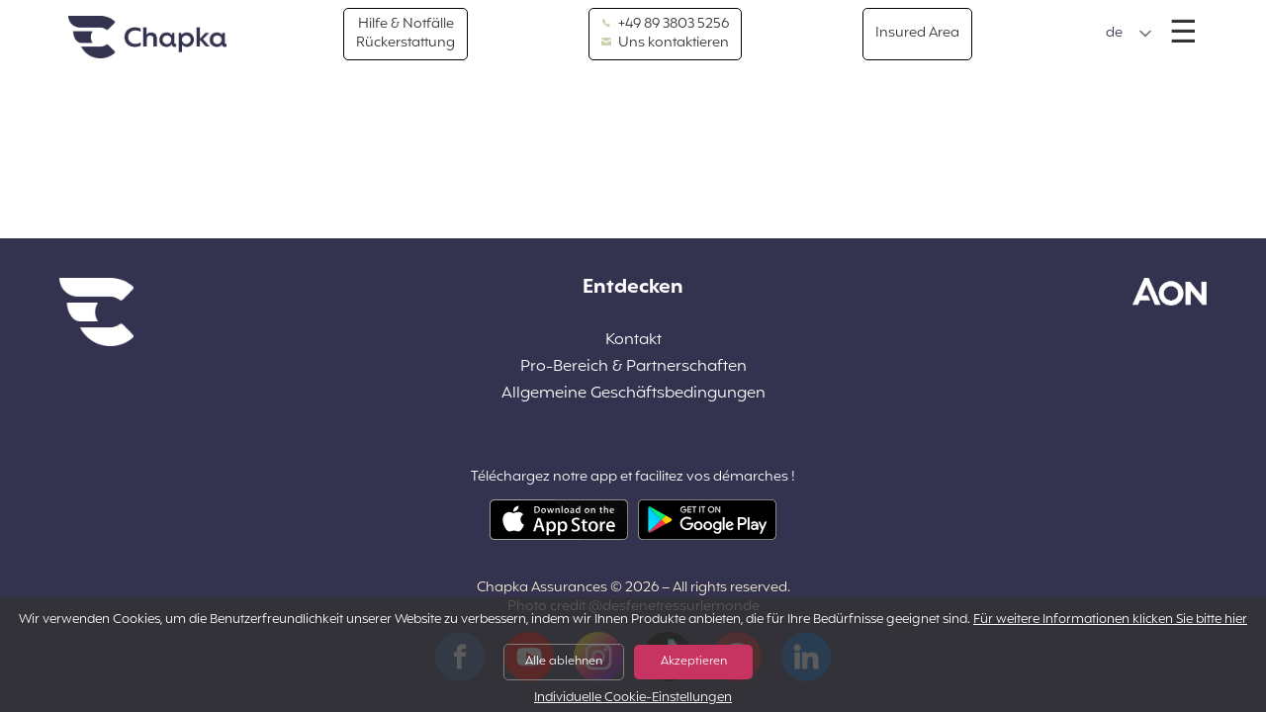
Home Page (147, 38)
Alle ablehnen (563, 661)
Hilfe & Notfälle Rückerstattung (405, 33)
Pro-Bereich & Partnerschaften (633, 367)
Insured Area (917, 33)
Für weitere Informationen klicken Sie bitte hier (1110, 620)
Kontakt (633, 340)
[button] (1129, 33)
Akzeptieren (694, 661)
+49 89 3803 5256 (664, 25)
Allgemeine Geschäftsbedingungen (633, 394)
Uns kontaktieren (664, 43)
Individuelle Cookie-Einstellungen (633, 698)
